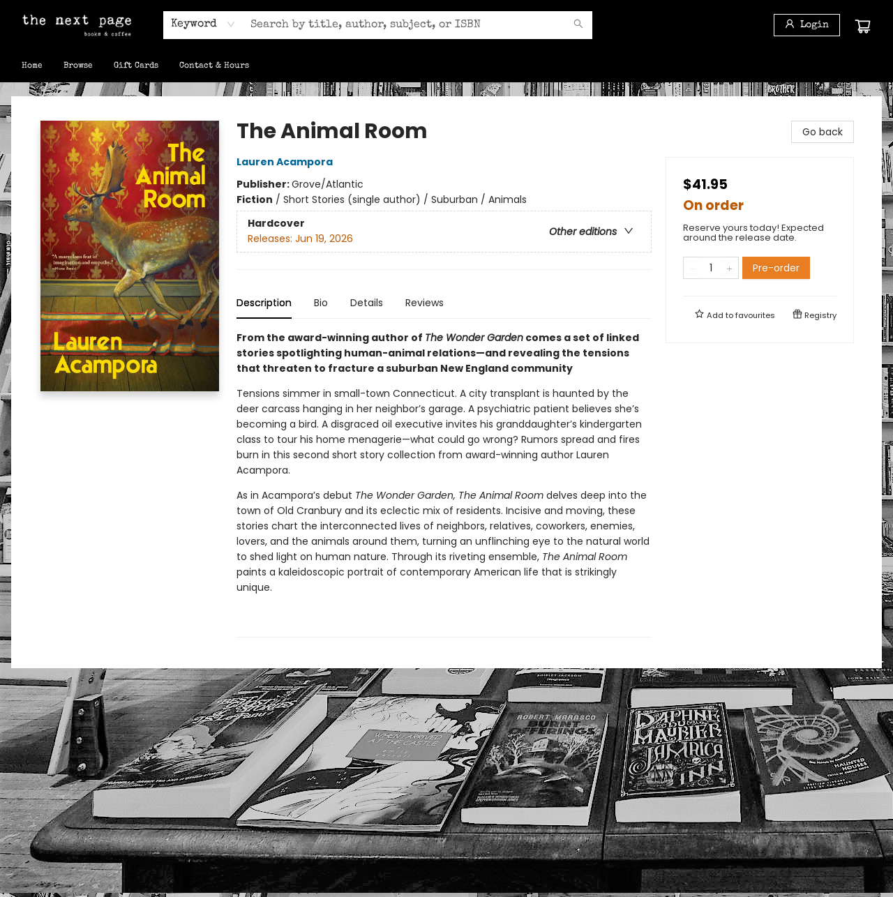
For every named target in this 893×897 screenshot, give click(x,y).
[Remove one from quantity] (692, 268)
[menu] (446, 66)
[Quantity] (711, 268)
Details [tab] (366, 303)
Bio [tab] (321, 303)
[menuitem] (32, 66)
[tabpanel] (444, 484)
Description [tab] (264, 303)
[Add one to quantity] (729, 268)
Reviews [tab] (424, 303)
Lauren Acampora (287, 162)
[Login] (807, 25)
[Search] (578, 25)
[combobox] (203, 24)
